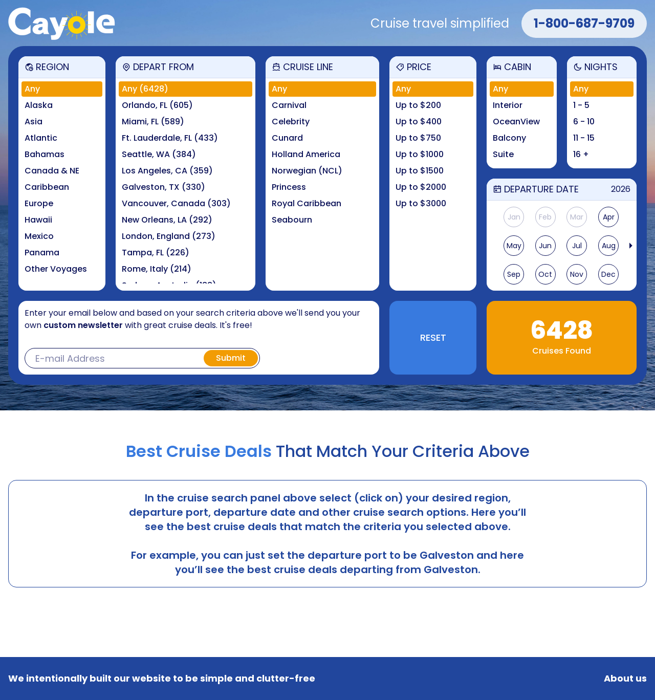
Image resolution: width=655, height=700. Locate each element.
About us (625, 678)
